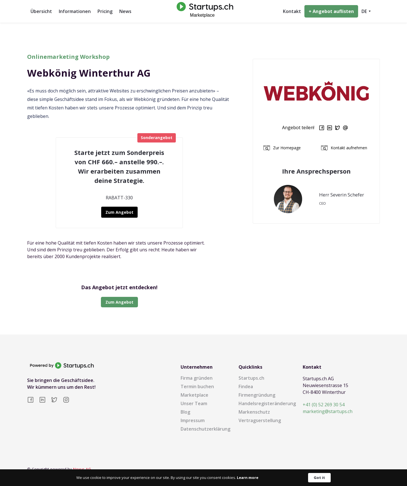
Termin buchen (197, 386)
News (125, 11)
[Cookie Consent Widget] (203, 477)
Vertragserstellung (260, 420)
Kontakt (292, 11)
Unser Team (194, 403)
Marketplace (194, 395)
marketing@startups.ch (327, 411)
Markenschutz (254, 412)
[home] (203, 11)
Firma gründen (197, 378)
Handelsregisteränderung (267, 403)
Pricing (105, 11)
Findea (246, 386)
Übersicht (41, 11)
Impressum (193, 420)
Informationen (75, 11)
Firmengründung (257, 395)
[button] (366, 11)
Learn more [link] (247, 477)
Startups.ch (251, 378)
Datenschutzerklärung (205, 429)
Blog (185, 412)
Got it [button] (319, 477)
